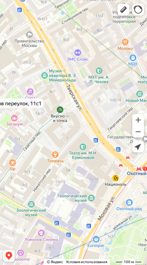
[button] (123, 9)
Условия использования (86, 262)
